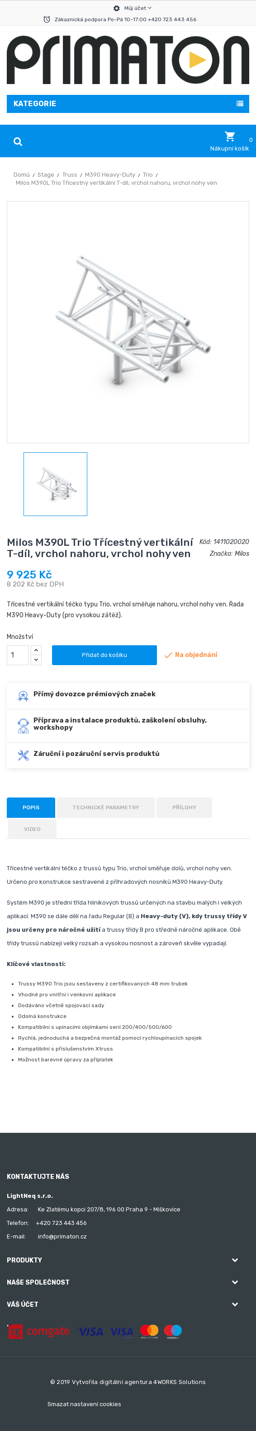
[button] (229, 141)
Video (32, 829)
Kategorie (35, 103)
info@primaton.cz (62, 1236)
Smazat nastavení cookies (84, 1404)
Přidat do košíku (104, 655)
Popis (31, 807)
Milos (242, 554)
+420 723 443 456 (61, 1223)
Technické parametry (105, 807)
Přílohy (184, 807)
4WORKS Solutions (179, 1382)
